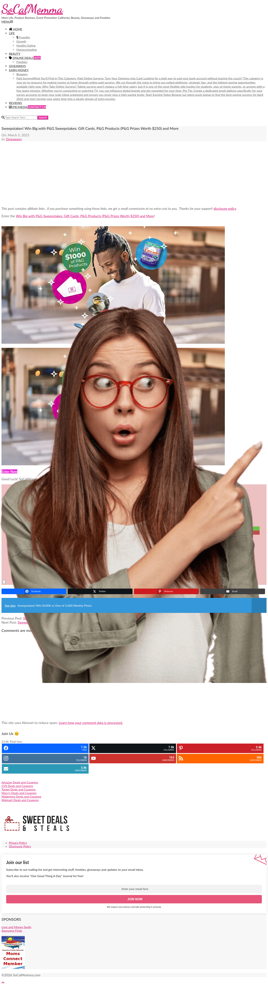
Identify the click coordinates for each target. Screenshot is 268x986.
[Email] (108, 541)
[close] (3, 582)
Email (129, 540)
